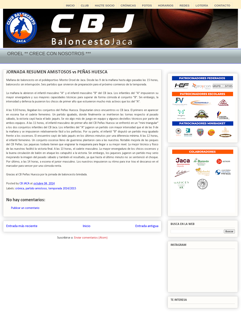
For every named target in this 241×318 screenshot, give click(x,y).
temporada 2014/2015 (62, 188)
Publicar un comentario (25, 208)
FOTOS (147, 5)
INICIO (70, 5)
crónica (19, 188)
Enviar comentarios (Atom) (90, 237)
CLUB (85, 5)
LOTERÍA (202, 5)
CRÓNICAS (128, 5)
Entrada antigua (146, 226)
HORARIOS (165, 5)
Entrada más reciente (21, 226)
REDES (185, 5)
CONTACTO (222, 5)
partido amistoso (36, 188)
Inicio (86, 226)
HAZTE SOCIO (105, 5)
